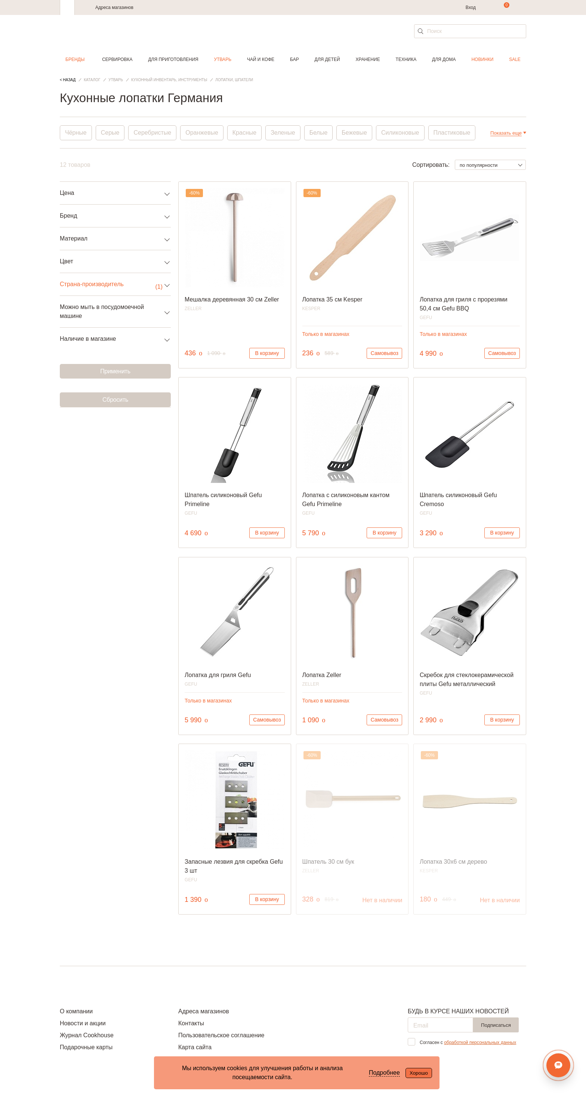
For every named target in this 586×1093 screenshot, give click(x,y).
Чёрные (76, 132)
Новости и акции (83, 1023)
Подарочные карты (86, 1047)
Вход (471, 7)
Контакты (191, 1023)
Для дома (444, 59)
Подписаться (496, 1025)
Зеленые (283, 132)
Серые (110, 132)
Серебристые (152, 132)
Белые (318, 132)
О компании (76, 1011)
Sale (515, 59)
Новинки (482, 59)
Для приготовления (173, 59)
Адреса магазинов (114, 7)
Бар (294, 59)
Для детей (327, 59)
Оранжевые (201, 132)
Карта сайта (195, 1047)
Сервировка (117, 59)
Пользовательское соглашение (221, 1035)
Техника (406, 59)
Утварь (222, 59)
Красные (244, 132)
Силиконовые (400, 132)
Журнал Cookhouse (87, 1035)
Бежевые (354, 132)
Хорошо (419, 1073)
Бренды (74, 59)
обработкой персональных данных (480, 1042)
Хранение (367, 59)
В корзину (267, 353)
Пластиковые (452, 132)
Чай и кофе (260, 59)
